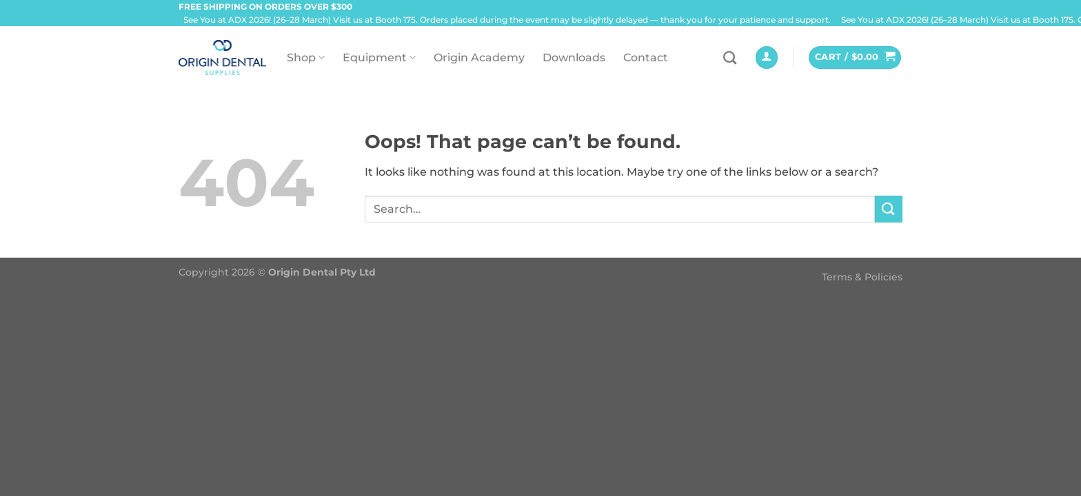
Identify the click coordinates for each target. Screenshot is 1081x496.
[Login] (767, 57)
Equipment (379, 57)
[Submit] (888, 209)
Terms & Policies (862, 277)
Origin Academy (479, 57)
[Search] (729, 57)
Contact (645, 57)
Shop (306, 57)
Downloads (574, 57)
